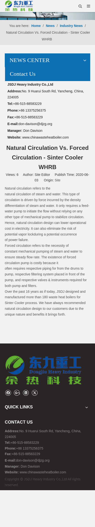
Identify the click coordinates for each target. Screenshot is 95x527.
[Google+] (17, 393)
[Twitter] (35, 393)
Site (57, 180)
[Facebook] (8, 393)
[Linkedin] (26, 393)
